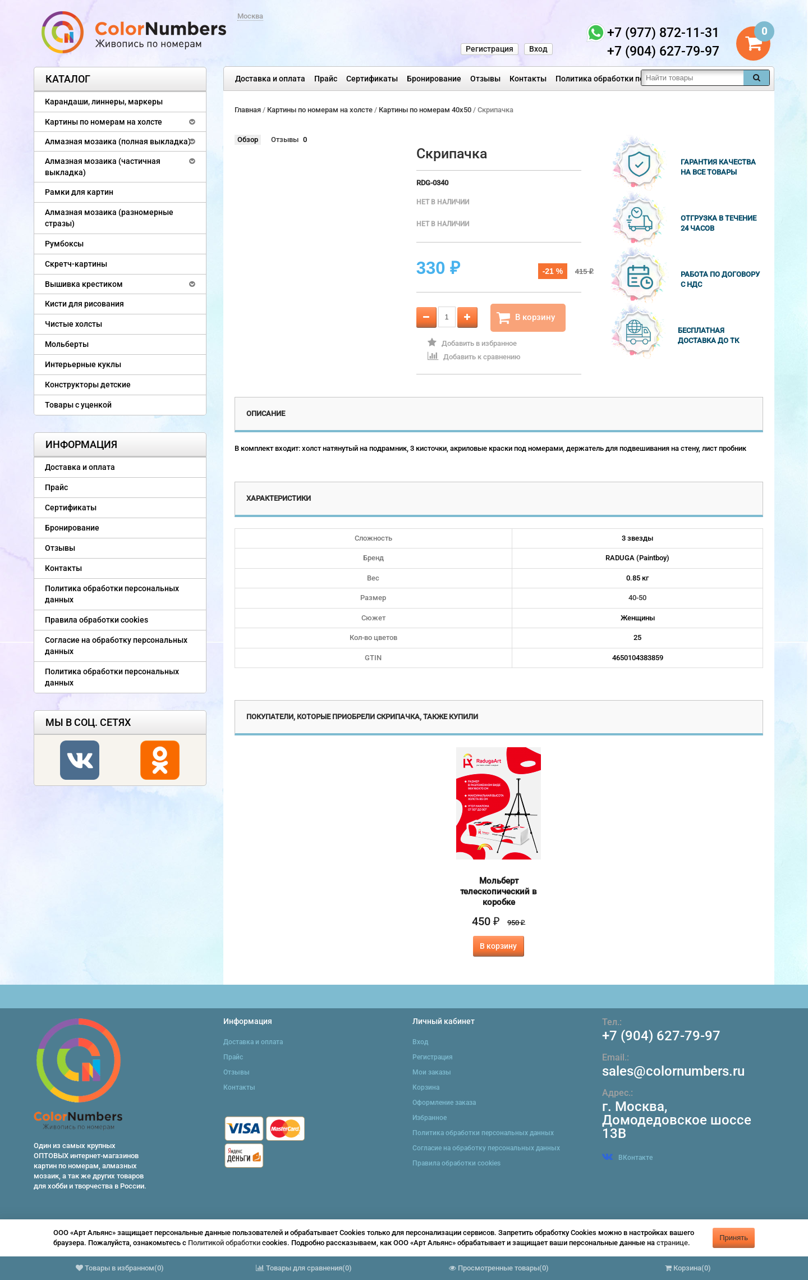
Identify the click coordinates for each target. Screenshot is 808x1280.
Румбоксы (64, 243)
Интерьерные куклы (83, 364)
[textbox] (692, 77)
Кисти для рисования (84, 303)
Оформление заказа (444, 1103)
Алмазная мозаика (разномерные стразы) (109, 218)
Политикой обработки (224, 1242)
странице (672, 1242)
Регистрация (489, 48)
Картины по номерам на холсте (103, 121)
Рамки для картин (79, 192)
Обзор (247, 139)
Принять (733, 1237)
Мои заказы (431, 1072)
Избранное (429, 1118)
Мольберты (67, 344)
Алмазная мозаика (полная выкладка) (118, 141)
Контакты (528, 78)
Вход (538, 48)
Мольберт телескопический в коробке (498, 891)
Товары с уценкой (78, 404)
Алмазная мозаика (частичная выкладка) (102, 167)
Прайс (325, 78)
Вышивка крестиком (84, 284)
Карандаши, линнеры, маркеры (104, 101)
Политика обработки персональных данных (638, 78)
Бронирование (434, 78)
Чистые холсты (73, 323)
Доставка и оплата (270, 78)
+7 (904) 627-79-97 (661, 1036)
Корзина (425, 1087)
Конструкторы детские (88, 384)
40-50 (637, 597)
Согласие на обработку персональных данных (116, 646)
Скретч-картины (76, 263)
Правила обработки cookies (96, 619)
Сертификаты (372, 78)
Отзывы (485, 78)
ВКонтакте (627, 1158)
